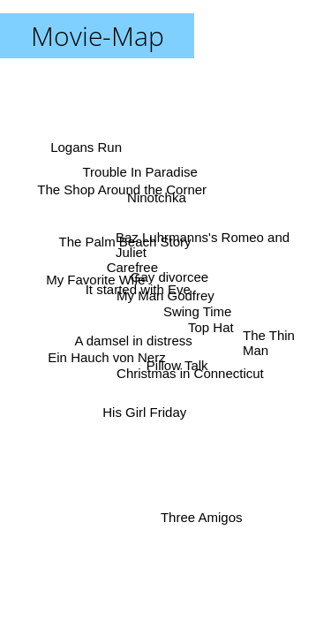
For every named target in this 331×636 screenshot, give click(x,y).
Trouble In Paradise (140, 171)
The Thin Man (269, 342)
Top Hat (211, 326)
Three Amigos (200, 517)
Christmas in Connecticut (190, 373)
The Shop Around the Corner (122, 190)
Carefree (133, 264)
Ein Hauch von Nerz (106, 356)
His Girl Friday (144, 412)
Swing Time (197, 310)
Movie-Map (97, 36)
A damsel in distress (133, 339)
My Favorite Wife (96, 278)
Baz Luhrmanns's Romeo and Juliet (203, 244)
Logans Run (86, 147)
